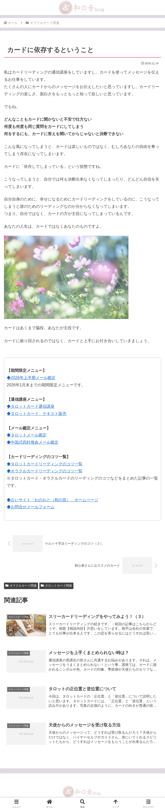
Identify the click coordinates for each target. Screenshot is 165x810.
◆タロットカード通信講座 (31, 406)
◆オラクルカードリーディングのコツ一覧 (44, 471)
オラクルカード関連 (21, 585)
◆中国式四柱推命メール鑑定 (32, 442)
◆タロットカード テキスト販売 (36, 413)
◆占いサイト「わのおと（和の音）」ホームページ (52, 500)
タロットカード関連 (56, 585)
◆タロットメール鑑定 (27, 435)
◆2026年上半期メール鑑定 (31, 378)
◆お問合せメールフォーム (31, 507)
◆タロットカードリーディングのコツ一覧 (44, 464)
